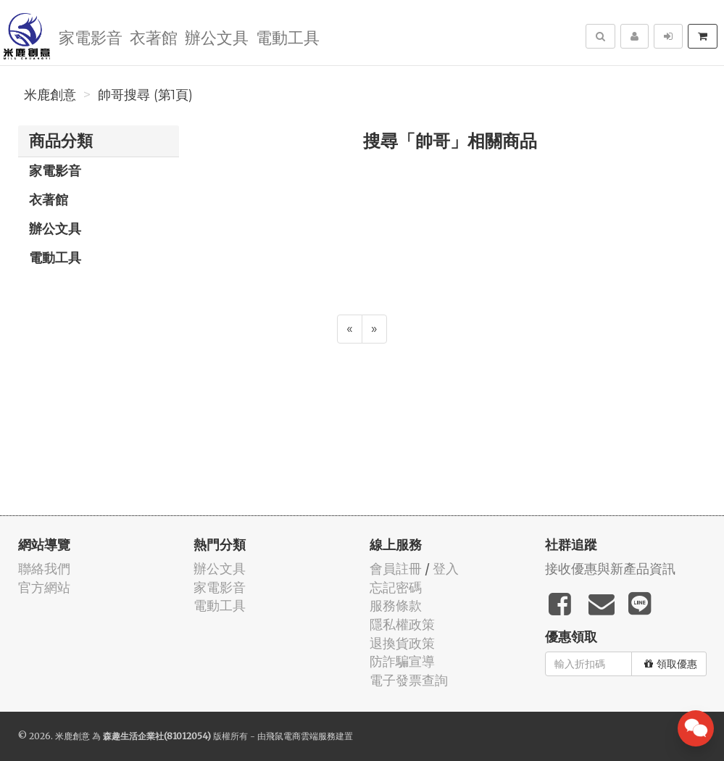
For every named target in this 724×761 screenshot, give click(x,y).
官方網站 (44, 587)
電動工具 (288, 36)
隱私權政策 (402, 624)
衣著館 (154, 36)
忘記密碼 (396, 587)
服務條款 (396, 605)
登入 (446, 568)
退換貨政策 (402, 643)
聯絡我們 (44, 568)
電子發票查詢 (409, 680)
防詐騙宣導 (402, 661)
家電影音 (90, 36)
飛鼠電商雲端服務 (301, 736)
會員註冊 (396, 568)
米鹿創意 (50, 95)
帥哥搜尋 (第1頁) (145, 95)
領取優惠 (670, 663)
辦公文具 (217, 36)
